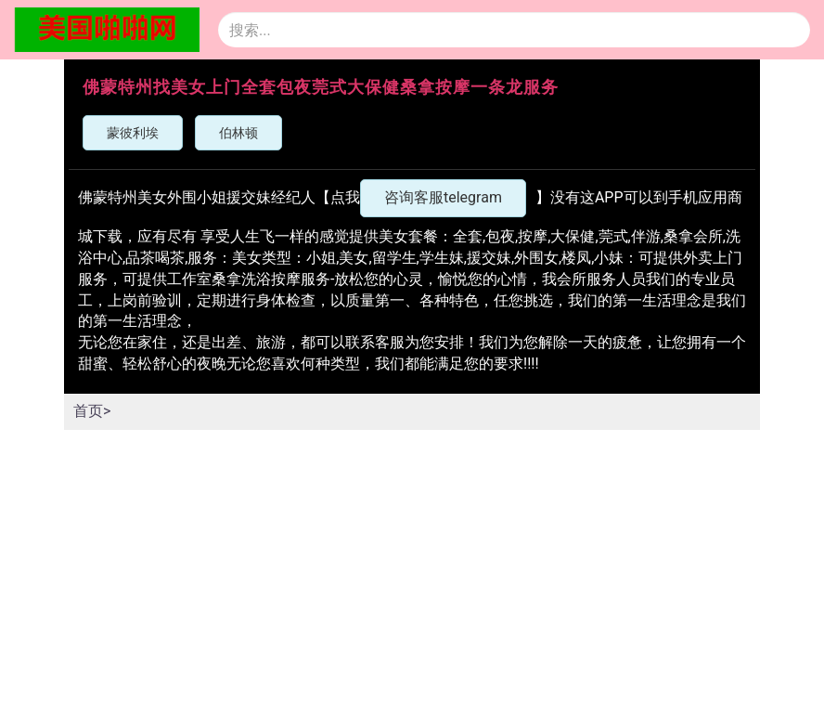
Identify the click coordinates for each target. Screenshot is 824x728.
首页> (91, 411)
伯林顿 (238, 132)
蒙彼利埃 (133, 132)
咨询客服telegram (443, 197)
